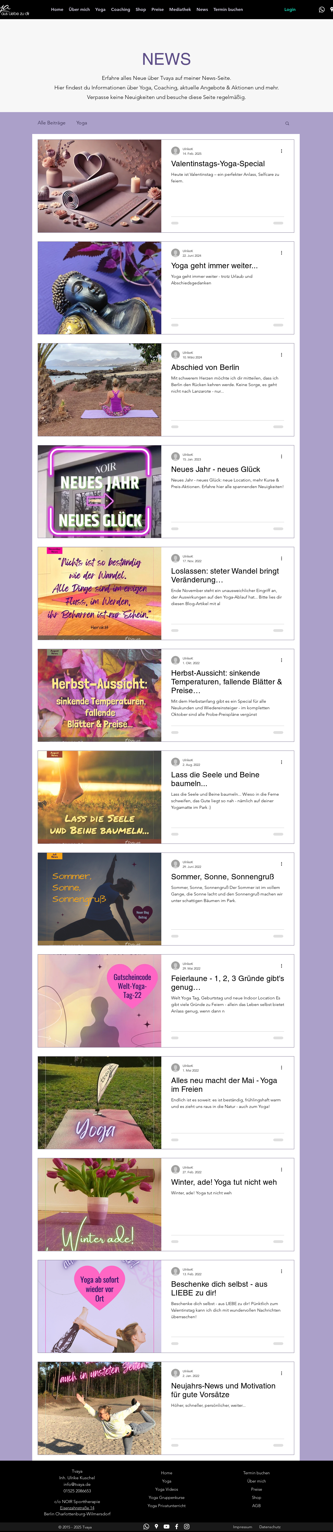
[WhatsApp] (321, 9)
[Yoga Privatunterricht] (167, 1506)
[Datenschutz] (270, 1527)
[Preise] (256, 1490)
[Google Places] (156, 1526)
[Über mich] (256, 1481)
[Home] (167, 1473)
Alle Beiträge (52, 123)
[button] (287, 124)
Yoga (81, 123)
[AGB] (256, 1506)
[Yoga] (167, 1481)
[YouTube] (166, 1526)
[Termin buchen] (256, 1473)
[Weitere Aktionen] (283, 151)
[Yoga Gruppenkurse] (167, 1498)
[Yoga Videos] (167, 1490)
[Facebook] (176, 1526)
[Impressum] (242, 1527)
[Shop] (256, 1498)
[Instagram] (186, 1526)
